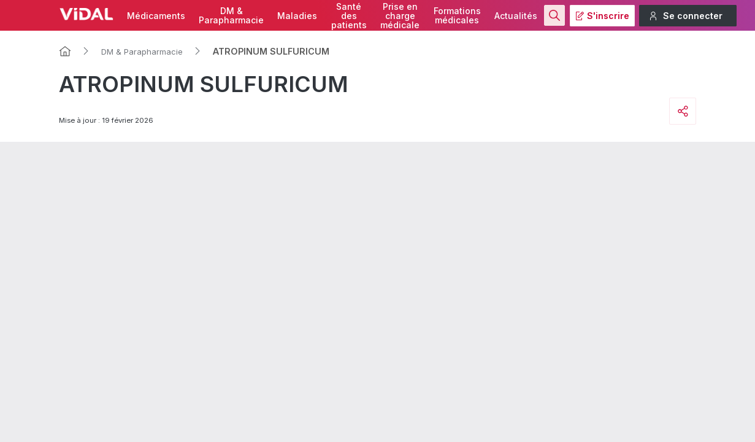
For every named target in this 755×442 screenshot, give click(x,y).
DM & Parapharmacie (142, 51)
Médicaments (156, 15)
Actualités (515, 15)
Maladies (297, 15)
